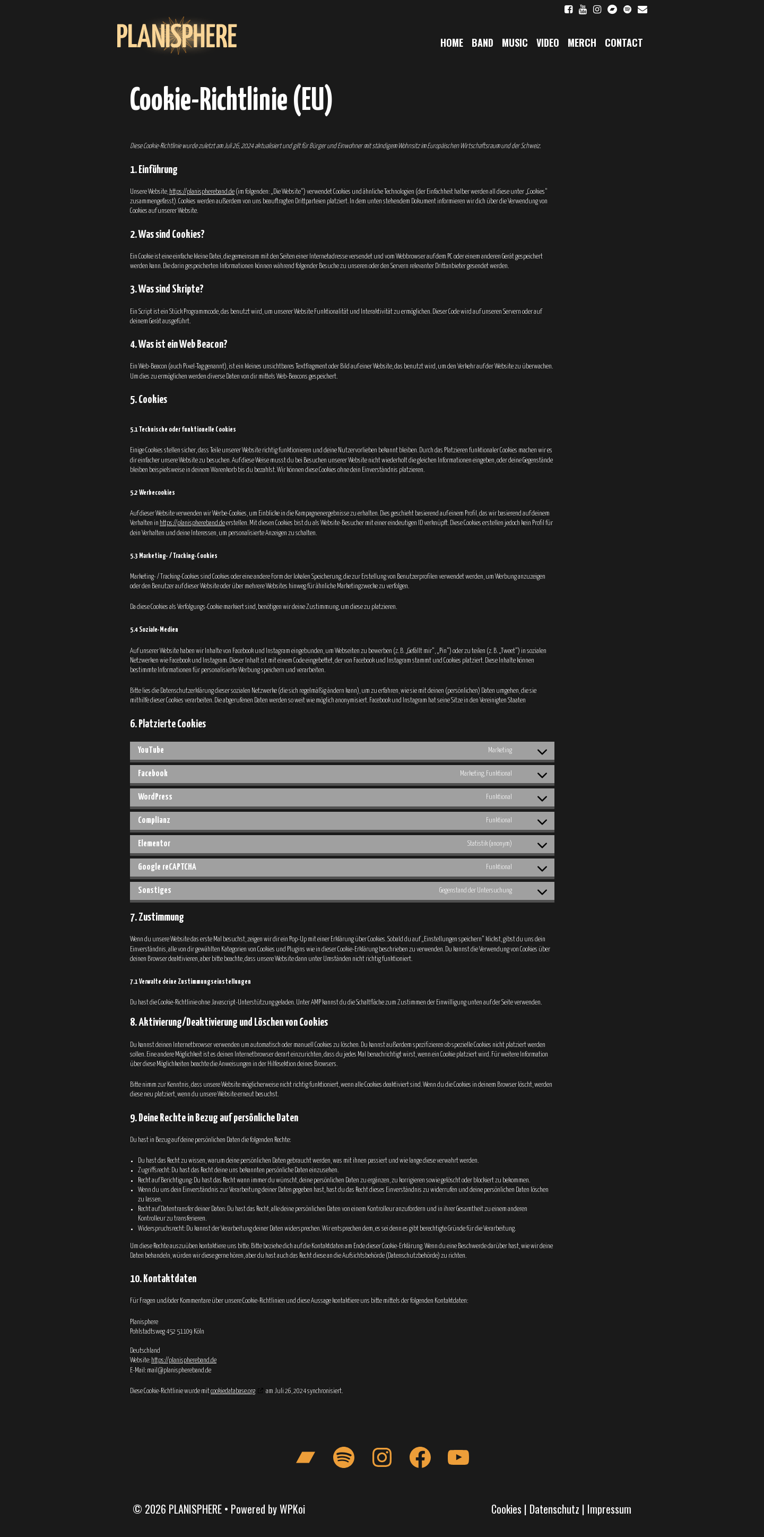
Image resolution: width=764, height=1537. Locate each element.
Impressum (609, 1509)
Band (482, 42)
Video (547, 42)
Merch (582, 42)
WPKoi (292, 1509)
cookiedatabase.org (233, 1391)
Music (515, 42)
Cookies (506, 1509)
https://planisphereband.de (202, 191)
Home (451, 42)
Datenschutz (554, 1509)
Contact (624, 42)
